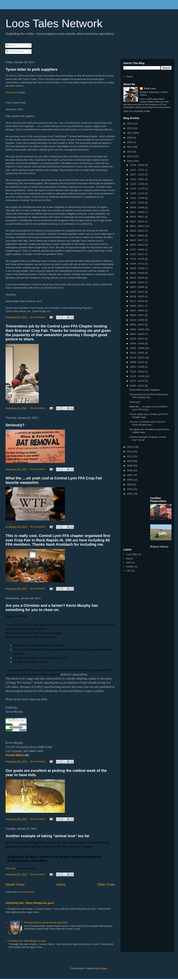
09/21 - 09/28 (137, 212)
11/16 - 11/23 (137, 188)
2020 (130, 137)
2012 (130, 451)
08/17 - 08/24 (137, 235)
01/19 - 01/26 (137, 376)
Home (61, 884)
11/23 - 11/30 (137, 184)
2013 (130, 447)
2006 (130, 479)
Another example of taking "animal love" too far (47, 836)
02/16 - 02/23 (137, 357)
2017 (130, 146)
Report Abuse (159, 546)
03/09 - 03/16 (137, 343)
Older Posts (106, 884)
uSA (128, 570)
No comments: (38, 317)
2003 (130, 493)
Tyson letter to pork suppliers (31, 69)
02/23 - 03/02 (137, 352)
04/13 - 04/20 (137, 320)
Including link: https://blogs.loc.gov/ (30, 902)
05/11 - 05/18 (137, 301)
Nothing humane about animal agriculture (46, 922)
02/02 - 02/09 (137, 366)
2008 (130, 470)
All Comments (15, 51)
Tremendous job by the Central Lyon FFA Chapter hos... (148, 396)
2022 (130, 128)
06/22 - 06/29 (137, 273)
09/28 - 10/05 (137, 207)
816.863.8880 (14, 755)
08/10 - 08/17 (137, 240)
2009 (130, 465)
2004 (130, 489)
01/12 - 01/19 (137, 380)
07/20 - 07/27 (137, 254)
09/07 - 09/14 (137, 221)
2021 (130, 132)
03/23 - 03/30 (137, 334)
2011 (130, 456)
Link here (10, 868)
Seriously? (15, 425)
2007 (130, 475)
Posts (10, 45)
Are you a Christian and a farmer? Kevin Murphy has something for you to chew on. (52, 607)
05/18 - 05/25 (137, 296)
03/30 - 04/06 (137, 329)
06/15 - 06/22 (137, 277)
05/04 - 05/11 (137, 305)
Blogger (103, 968)
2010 (130, 461)
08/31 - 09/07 (137, 226)
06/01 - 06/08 (137, 287)
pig (127, 558)
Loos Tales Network (54, 23)
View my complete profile (136, 111)
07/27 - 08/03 (137, 249)
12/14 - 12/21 (137, 169)
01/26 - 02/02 (137, 371)
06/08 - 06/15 (137, 282)
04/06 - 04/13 (137, 324)
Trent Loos (150, 88)
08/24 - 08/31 (137, 230)
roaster (130, 566)
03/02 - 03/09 (137, 348)
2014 (130, 161)
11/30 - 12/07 (137, 179)
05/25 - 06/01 (137, 291)
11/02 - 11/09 (137, 198)
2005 (130, 484)
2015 (130, 156)
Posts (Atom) (27, 892)
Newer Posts (15, 884)
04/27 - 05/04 (137, 310)
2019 (130, 142)
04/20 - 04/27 (137, 315)
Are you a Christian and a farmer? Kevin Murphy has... (147, 423)
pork (128, 562)
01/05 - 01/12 (137, 385)
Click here (11, 92)
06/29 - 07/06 (137, 268)
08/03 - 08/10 (137, 244)
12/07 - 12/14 (137, 174)
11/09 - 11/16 (137, 193)
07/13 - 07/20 (137, 258)
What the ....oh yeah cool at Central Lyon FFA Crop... (148, 408)
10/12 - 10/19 (137, 202)
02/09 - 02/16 (137, 362)
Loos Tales (132, 554)
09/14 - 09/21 (137, 216)
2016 (130, 151)
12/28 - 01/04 (137, 165)
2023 (130, 123)
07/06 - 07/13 (137, 263)
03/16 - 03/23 (137, 338)
